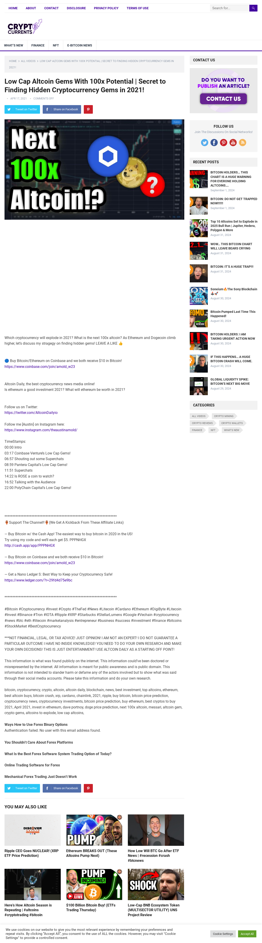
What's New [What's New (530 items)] (231, 430)
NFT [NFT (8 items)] (213, 430)
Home (13, 8)
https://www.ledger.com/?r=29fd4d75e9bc (38, 580)
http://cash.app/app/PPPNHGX (30, 545)
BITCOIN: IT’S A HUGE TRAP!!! (232, 266)
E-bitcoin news (79, 45)
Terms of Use (138, 8)
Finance (37, 45)
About (31, 8)
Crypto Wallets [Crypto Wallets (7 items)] (232, 423)
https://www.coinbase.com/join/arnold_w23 (40, 366)
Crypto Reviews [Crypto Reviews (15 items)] (202, 423)
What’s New (13, 45)
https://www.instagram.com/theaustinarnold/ (41, 430)
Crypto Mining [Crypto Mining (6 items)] (224, 416)
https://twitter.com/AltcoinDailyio (31, 412)
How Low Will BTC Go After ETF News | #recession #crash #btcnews (153, 856)
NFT (56, 45)
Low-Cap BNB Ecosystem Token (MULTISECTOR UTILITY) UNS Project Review (154, 910)
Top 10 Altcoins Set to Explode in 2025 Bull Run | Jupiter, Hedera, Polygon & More (234, 226)
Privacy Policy (106, 8)
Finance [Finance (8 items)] (197, 430)
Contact (51, 8)
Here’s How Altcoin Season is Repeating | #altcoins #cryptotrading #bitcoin (28, 910)
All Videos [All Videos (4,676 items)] (199, 416)
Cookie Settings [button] (223, 934)
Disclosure (76, 8)
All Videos (28, 61)
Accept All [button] (247, 934)
